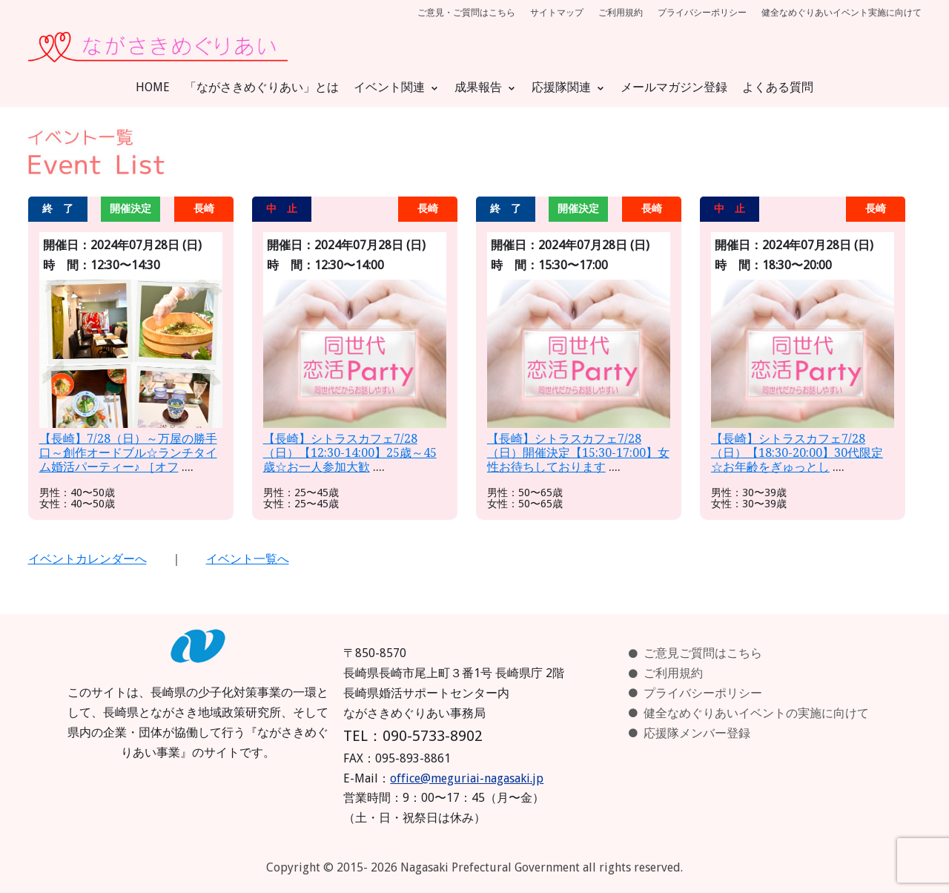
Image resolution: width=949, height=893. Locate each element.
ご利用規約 (620, 12)
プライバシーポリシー (702, 12)
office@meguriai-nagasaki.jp (466, 778)
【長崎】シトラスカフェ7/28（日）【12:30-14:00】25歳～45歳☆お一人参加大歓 (350, 453)
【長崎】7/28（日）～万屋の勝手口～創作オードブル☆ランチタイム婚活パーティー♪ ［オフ (128, 453)
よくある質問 (777, 87)
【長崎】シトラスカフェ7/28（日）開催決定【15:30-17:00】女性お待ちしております (578, 453)
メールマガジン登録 (674, 87)
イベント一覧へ (247, 559)
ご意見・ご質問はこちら (466, 12)
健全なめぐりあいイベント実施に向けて (841, 12)
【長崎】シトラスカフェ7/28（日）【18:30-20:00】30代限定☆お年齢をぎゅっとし (797, 453)
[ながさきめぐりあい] (158, 47)
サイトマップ (556, 12)
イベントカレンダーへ (87, 559)
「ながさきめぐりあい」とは (262, 87)
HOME (153, 87)
